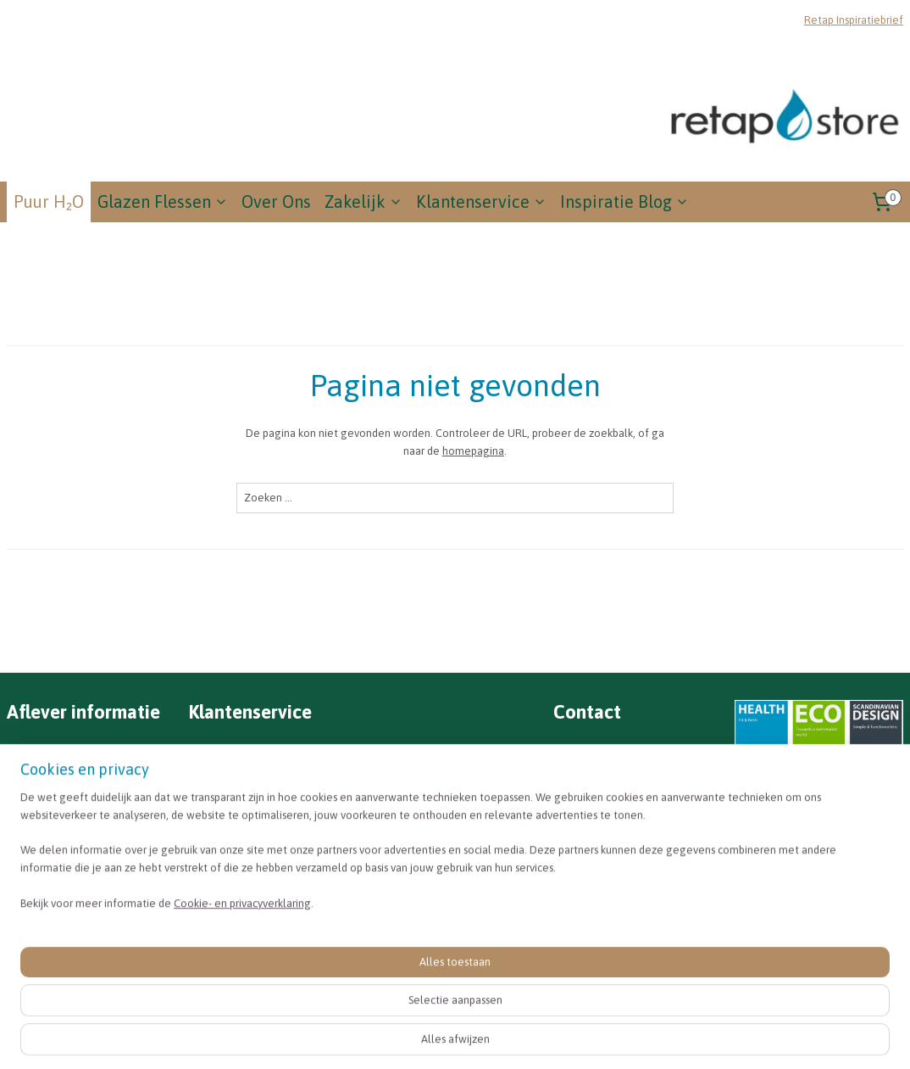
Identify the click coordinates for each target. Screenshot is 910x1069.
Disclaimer (225, 862)
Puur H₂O (49, 201)
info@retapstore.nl (611, 774)
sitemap (504, 1038)
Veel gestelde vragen (253, 753)
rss (534, 1038)
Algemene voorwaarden (264, 840)
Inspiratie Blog (624, 201)
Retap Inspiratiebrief (853, 20)
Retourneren (227, 796)
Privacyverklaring (246, 883)
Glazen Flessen (162, 201)
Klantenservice (481, 201)
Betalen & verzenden (252, 774)
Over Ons (276, 201)
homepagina (473, 451)
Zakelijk (363, 201)
